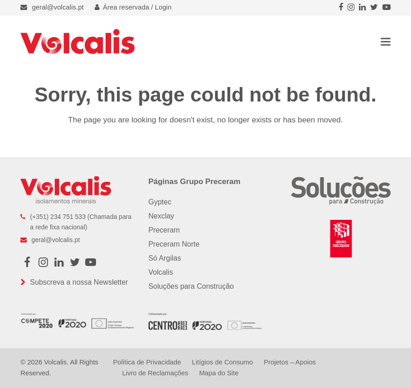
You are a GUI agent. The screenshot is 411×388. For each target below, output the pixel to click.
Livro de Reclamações (155, 373)
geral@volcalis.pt (57, 7)
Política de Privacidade (147, 362)
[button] (386, 41)
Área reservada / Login (133, 7)
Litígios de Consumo (222, 362)
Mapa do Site (218, 373)
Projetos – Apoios (290, 362)
